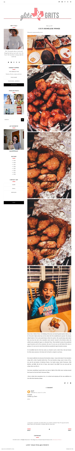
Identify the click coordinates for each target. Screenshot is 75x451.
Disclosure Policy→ (57, 439)
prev (69, 430)
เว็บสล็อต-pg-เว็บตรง (32, 396)
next (29, 430)
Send (13, 202)
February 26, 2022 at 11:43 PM (38, 392)
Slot (32, 391)
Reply (28, 399)
